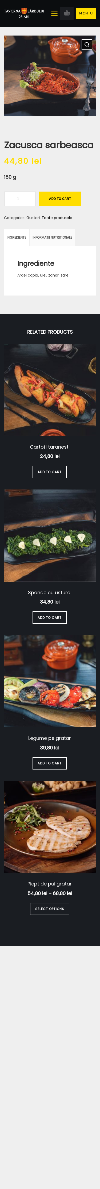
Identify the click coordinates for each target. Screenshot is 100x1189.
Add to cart (60, 199)
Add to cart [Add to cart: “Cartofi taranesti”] (50, 472)
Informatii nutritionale (52, 237)
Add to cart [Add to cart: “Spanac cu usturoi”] (50, 617)
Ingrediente (16, 237)
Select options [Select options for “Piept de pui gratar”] (49, 909)
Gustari (33, 217)
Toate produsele (57, 217)
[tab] (16, 237)
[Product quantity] (20, 199)
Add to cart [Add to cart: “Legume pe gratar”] (50, 763)
